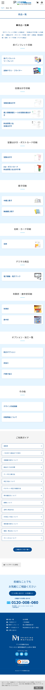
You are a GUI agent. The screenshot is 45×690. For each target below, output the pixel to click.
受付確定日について (10, 495)
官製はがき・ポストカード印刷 (16, 35)
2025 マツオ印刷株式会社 (23, 670)
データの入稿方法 (9, 474)
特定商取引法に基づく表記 (31, 627)
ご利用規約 (26, 622)
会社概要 (25, 619)
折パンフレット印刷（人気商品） (14, 32)
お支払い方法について (11, 517)
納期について (8, 503)
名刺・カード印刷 (10, 38)
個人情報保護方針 (28, 625)
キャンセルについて (10, 538)
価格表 (6, 446)
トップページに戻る (11, 565)
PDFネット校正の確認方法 (12, 488)
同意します (38, 688)
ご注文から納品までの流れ (12, 453)
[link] (22, 662)
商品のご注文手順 (9, 467)
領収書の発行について (11, 524)
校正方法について (9, 481)
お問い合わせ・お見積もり (22, 593)
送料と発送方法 (9, 510)
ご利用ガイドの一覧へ (22, 549)
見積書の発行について (11, 460)
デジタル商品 (21, 38)
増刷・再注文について (11, 531)
